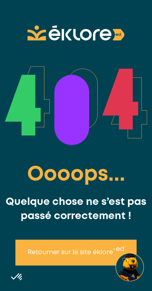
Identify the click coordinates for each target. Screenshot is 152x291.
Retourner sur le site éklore (76, 250)
